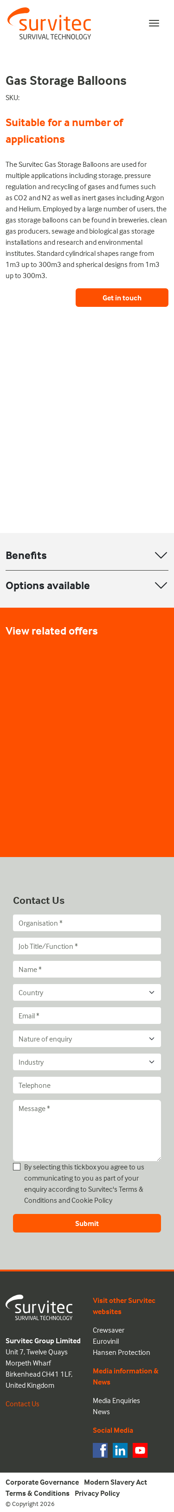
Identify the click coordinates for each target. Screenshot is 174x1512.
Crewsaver (108, 1329)
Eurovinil (106, 1341)
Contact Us (22, 1403)
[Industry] (87, 1062)
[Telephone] (87, 1085)
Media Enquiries (116, 1400)
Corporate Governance (42, 1482)
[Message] (87, 1130)
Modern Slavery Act (115, 1482)
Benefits (26, 555)
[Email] (87, 1015)
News (101, 1411)
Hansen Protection (121, 1352)
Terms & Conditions (38, 1493)
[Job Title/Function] (87, 946)
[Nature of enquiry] (87, 1038)
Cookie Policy (91, 1200)
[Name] (87, 969)
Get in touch (122, 297)
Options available (48, 585)
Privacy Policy (97, 1493)
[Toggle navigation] (154, 23)
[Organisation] (87, 923)
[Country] (87, 992)
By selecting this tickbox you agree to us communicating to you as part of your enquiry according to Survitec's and (84, 1183)
